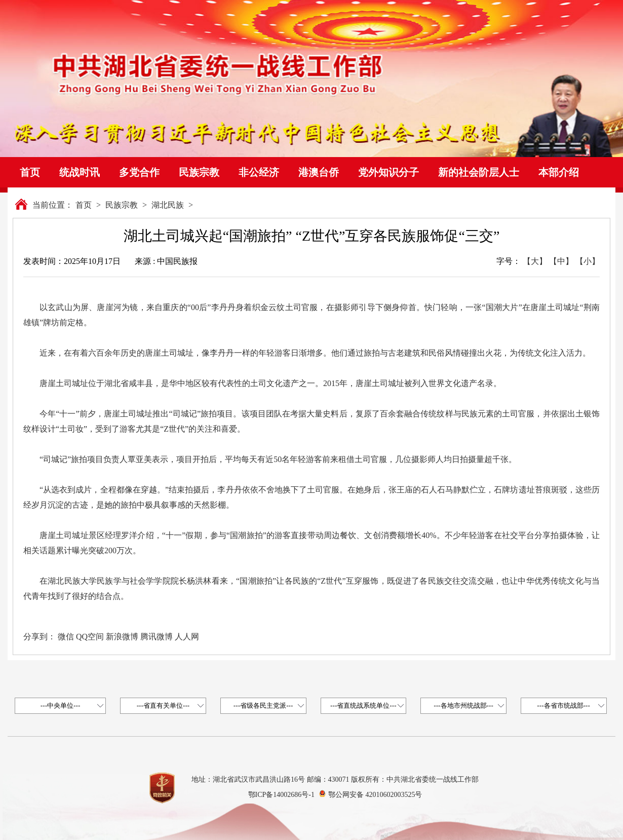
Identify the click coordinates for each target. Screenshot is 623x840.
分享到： (39, 636)
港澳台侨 (318, 172)
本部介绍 (558, 172)
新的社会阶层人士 (478, 172)
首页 (30, 172)
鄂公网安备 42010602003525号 (375, 794)
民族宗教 (199, 172)
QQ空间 (90, 636)
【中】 (561, 261)
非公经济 (259, 172)
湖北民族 (167, 205)
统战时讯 (79, 172)
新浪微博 (122, 636)
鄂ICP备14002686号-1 (281, 794)
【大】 (535, 261)
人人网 (187, 636)
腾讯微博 (156, 636)
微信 (66, 636)
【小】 (587, 261)
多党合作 (139, 172)
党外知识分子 (388, 172)
